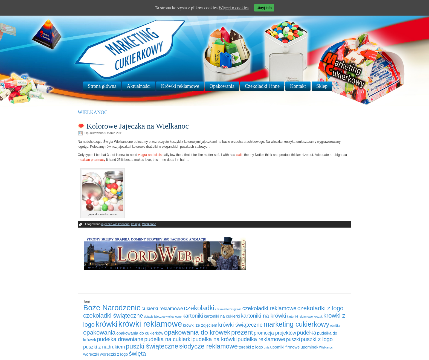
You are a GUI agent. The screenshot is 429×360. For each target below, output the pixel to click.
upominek (309, 347)
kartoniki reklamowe (300, 316)
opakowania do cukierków (139, 333)
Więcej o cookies (234, 7)
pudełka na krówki (214, 339)
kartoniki (192, 316)
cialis (239, 155)
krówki (106, 324)
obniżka (335, 325)
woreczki (91, 354)
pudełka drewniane (120, 339)
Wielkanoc (149, 224)
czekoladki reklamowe (269, 308)
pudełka (306, 333)
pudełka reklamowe (261, 339)
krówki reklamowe (150, 323)
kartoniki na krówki (263, 316)
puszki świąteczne (152, 346)
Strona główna (102, 86)
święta (137, 353)
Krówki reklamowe (180, 86)
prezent (242, 332)
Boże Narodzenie (112, 307)
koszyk (136, 224)
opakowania (99, 332)
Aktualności (138, 86)
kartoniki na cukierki (222, 316)
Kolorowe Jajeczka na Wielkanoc (137, 126)
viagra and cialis (150, 155)
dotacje (148, 316)
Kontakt (298, 86)
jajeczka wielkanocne (115, 224)
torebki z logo (251, 347)
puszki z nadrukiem (104, 347)
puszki (293, 339)
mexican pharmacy (91, 160)
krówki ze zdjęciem (200, 325)
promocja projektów (275, 333)
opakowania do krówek (197, 332)
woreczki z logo (114, 354)
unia (266, 347)
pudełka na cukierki (168, 339)
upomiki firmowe (285, 347)
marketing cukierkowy (296, 324)
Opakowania (222, 86)
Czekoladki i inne (262, 86)
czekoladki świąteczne (113, 315)
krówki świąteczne (240, 325)
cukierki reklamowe (162, 308)
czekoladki (199, 308)
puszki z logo (317, 339)
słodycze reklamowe (208, 346)
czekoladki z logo (320, 308)
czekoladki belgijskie (228, 309)
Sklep (321, 86)
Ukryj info (264, 8)
